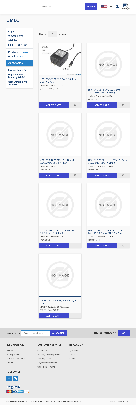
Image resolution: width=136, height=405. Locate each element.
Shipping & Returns (46, 367)
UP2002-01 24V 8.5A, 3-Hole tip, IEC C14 (59, 302)
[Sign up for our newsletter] (35, 333)
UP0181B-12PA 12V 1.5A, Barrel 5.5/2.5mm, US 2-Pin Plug (57, 161)
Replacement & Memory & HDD (16, 76)
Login (11, 31)
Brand (11, 56)
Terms (112, 402)
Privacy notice (13, 354)
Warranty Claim (44, 358)
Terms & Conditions (15, 358)
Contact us (42, 350)
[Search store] (62, 6)
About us (10, 362)
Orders (72, 354)
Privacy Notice (123, 402)
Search (91, 6)
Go (124, 333)
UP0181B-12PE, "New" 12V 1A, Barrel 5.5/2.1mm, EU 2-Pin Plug (108, 161)
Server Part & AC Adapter (17, 83)
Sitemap (10, 350)
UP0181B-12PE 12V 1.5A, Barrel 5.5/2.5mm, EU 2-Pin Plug (57, 231)
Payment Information (47, 362)
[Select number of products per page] (52, 34)
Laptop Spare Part (18, 70)
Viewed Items (15, 36)
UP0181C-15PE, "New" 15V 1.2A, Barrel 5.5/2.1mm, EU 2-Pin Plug (105, 231)
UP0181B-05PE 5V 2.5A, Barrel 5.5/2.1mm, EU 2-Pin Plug (104, 91)
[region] (19, 77)
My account (74, 350)
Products (13, 52)
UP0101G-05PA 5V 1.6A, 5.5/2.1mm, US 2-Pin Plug (59, 80)
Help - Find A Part (17, 44)
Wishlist (12, 40)
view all (24, 52)
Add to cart (53, 105)
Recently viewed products (49, 354)
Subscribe (58, 333)
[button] (117, 6)
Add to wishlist (75, 105)
